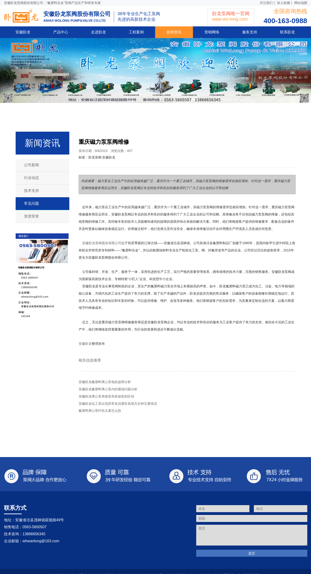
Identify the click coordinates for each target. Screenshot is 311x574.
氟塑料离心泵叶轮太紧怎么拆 (100, 410)
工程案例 (136, 32)
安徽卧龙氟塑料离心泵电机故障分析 (105, 382)
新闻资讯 (174, 32)
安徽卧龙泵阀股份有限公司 (101, 243)
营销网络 (211, 32)
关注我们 (266, 3)
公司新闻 (31, 165)
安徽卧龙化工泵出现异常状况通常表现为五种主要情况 (118, 403)
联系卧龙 (287, 32)
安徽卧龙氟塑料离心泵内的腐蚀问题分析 (108, 389)
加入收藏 (283, 3)
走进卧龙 (98, 32)
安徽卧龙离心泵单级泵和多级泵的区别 (106, 396)
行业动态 (31, 178)
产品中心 (60, 32)
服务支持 (249, 32)
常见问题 (31, 203)
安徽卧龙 (22, 32)
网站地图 (300, 3)
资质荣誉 (31, 216)
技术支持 (31, 191)
